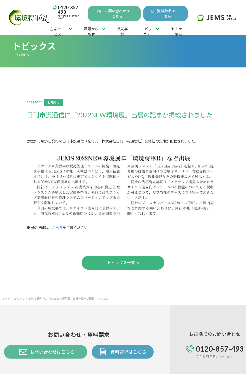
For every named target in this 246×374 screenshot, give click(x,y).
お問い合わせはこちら (117, 13)
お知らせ (19, 298)
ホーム (6, 298)
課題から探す (91, 31)
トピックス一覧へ (113, 262)
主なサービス (57, 31)
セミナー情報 (178, 31)
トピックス (146, 31)
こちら (57, 227)
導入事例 (122, 31)
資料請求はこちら (167, 13)
